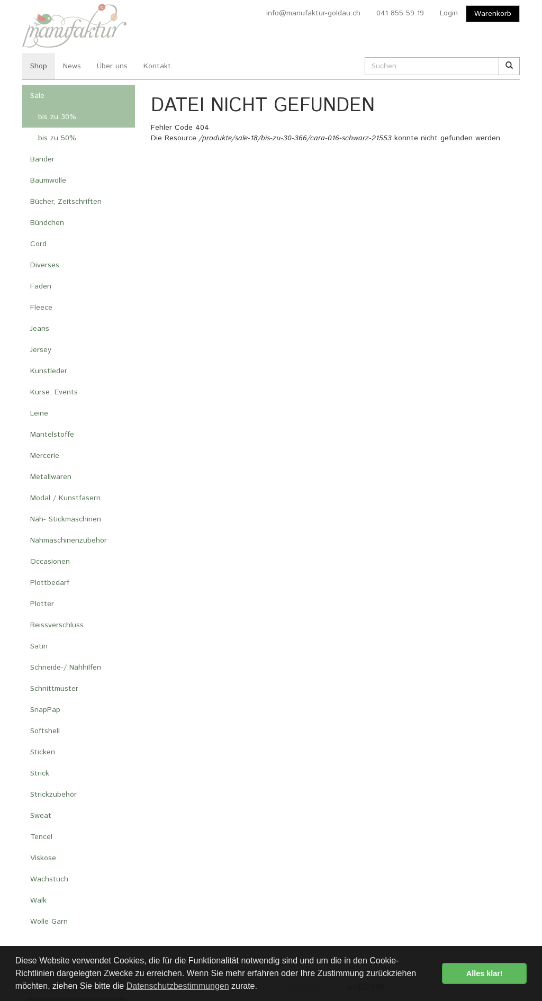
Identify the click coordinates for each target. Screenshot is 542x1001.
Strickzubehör (53, 794)
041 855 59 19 (400, 13)
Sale (37, 96)
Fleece (41, 307)
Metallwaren (50, 477)
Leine (39, 413)
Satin (39, 646)
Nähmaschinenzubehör (68, 540)
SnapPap (45, 710)
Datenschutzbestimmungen (178, 985)
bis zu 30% (57, 117)
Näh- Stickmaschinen (65, 519)
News (72, 66)
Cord (38, 244)
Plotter (42, 604)
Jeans (39, 328)
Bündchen (47, 223)
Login (449, 13)
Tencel (41, 837)
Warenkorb (492, 13)
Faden (40, 286)
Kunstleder (48, 371)
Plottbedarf (49, 583)
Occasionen (50, 561)
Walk (38, 900)
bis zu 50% (57, 138)
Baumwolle (48, 180)
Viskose (43, 858)
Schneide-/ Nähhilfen (65, 667)
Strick (39, 773)
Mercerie (44, 455)
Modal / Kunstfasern (65, 498)
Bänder (42, 159)
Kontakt (157, 66)
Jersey (40, 350)
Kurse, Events (54, 392)
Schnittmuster (54, 688)
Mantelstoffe (52, 434)
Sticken (42, 752)
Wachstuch (49, 879)
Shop (38, 66)
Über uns (112, 66)
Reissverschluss (57, 625)
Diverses (44, 265)
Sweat (40, 815)
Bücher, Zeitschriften (66, 201)
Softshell (45, 731)
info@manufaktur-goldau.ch (313, 13)
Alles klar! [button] (484, 973)
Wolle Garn (49, 921)
